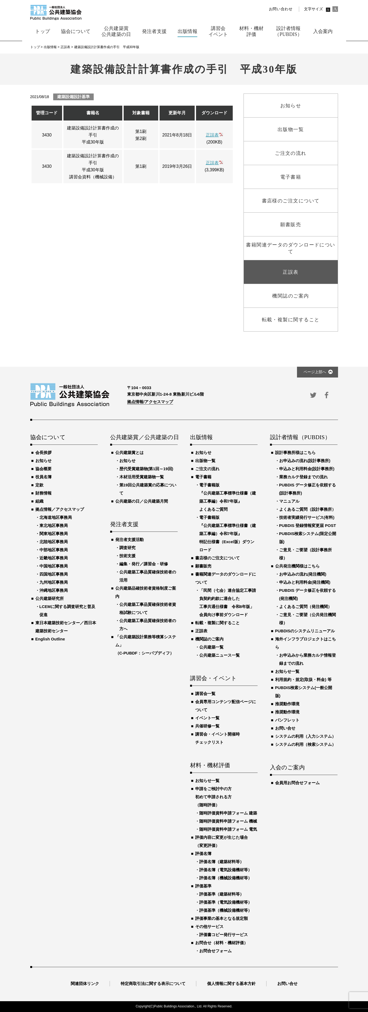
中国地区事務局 (53, 566)
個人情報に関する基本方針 (231, 983)
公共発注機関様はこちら (297, 566)
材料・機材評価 (210, 766)
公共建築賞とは (129, 452)
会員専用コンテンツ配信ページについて (225, 705)
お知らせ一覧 (207, 780)
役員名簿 (43, 477)
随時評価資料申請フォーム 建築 (228, 813)
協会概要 (43, 468)
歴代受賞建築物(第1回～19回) (146, 468)
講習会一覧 (205, 693)
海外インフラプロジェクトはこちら (305, 643)
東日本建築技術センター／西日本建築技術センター (65, 626)
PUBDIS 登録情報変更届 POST (307, 525)
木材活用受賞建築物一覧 (141, 477)
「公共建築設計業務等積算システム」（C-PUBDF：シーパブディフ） (145, 644)
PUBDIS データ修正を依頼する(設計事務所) (307, 489)
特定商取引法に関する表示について (153, 983)
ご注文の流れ (207, 468)
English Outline (50, 639)
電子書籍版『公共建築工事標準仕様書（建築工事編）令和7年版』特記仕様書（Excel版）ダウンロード (227, 533)
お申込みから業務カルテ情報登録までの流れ (307, 659)
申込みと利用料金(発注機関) (304, 582)
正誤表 (212, 135)
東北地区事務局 (53, 525)
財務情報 (43, 493)
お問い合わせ (281, 9)
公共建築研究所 (49, 598)
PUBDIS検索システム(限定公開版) (307, 537)
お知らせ (43, 460)
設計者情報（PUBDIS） (300, 437)
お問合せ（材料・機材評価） (221, 942)
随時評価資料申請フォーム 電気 (228, 829)
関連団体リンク (85, 983)
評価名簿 (203, 853)
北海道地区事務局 (55, 517)
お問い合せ (285, 728)
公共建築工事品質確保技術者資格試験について (147, 608)
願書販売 (203, 566)
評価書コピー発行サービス (223, 934)
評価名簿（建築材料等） (221, 861)
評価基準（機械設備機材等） (225, 910)
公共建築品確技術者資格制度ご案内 (145, 592)
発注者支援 (124, 524)
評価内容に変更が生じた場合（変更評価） (221, 841)
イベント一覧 (207, 718)
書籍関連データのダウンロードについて (225, 578)
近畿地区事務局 (53, 558)
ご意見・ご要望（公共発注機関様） (307, 618)
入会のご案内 (287, 768)
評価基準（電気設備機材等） (225, 902)
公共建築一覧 (211, 647)
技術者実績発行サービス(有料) (307, 517)
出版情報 (201, 437)
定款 (39, 485)
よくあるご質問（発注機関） (305, 606)
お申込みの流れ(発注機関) (302, 574)
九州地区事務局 (53, 582)
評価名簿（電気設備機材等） (225, 869)
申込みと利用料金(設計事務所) (307, 468)
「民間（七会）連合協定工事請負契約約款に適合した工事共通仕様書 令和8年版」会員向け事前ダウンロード (227, 602)
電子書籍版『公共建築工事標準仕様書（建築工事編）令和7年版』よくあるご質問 (227, 497)
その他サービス (209, 926)
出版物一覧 (205, 460)
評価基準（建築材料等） (221, 894)
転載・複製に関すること (217, 622)
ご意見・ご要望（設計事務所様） (305, 553)
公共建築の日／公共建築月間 (141, 501)
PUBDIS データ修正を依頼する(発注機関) (307, 594)
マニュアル (289, 501)
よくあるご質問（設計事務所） (307, 509)
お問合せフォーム (215, 950)
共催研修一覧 (207, 726)
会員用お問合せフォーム (297, 782)
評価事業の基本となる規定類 (221, 918)
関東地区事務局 (53, 533)
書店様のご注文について (217, 558)
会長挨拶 (43, 452)
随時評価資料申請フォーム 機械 (228, 821)
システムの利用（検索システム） (305, 744)
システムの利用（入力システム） (305, 736)
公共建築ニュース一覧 (219, 655)
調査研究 (127, 547)
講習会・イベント (213, 679)
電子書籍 (203, 477)
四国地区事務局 (53, 574)
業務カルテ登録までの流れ (303, 477)
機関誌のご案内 (209, 639)
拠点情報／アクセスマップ (59, 509)
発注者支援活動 (129, 539)
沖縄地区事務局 (53, 590)
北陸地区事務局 (53, 541)
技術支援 (127, 555)
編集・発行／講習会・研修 (143, 564)
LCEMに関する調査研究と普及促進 (67, 610)
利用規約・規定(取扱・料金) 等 (303, 679)
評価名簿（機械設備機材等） (225, 878)
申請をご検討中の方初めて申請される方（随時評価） (213, 796)
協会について (48, 437)
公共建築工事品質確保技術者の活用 (147, 576)
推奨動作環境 (287, 704)
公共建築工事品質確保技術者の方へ (147, 624)
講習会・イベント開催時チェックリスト (217, 738)
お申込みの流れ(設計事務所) (304, 460)
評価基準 (203, 886)
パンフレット (287, 720)
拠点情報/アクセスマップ (150, 401)
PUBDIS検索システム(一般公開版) (303, 691)
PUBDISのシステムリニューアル (305, 631)
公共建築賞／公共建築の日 (144, 437)
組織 (39, 501)
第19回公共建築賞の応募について (148, 489)
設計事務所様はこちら (295, 452)
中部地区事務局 (53, 549)
